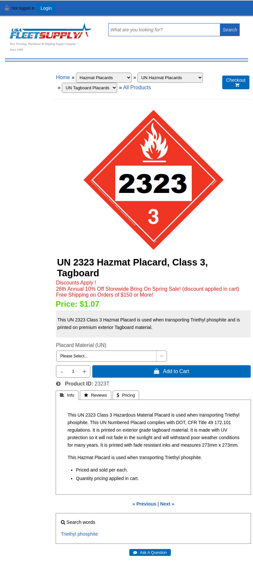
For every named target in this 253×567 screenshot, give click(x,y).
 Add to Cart (171, 371)
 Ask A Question (150, 553)
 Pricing (126, 395)
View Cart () (228, 11)
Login (46, 8)
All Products (137, 87)
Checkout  (235, 82)
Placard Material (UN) (81, 345)
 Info (67, 395)
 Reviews (95, 395)
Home (63, 77)
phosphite (88, 534)
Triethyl (68, 534)
